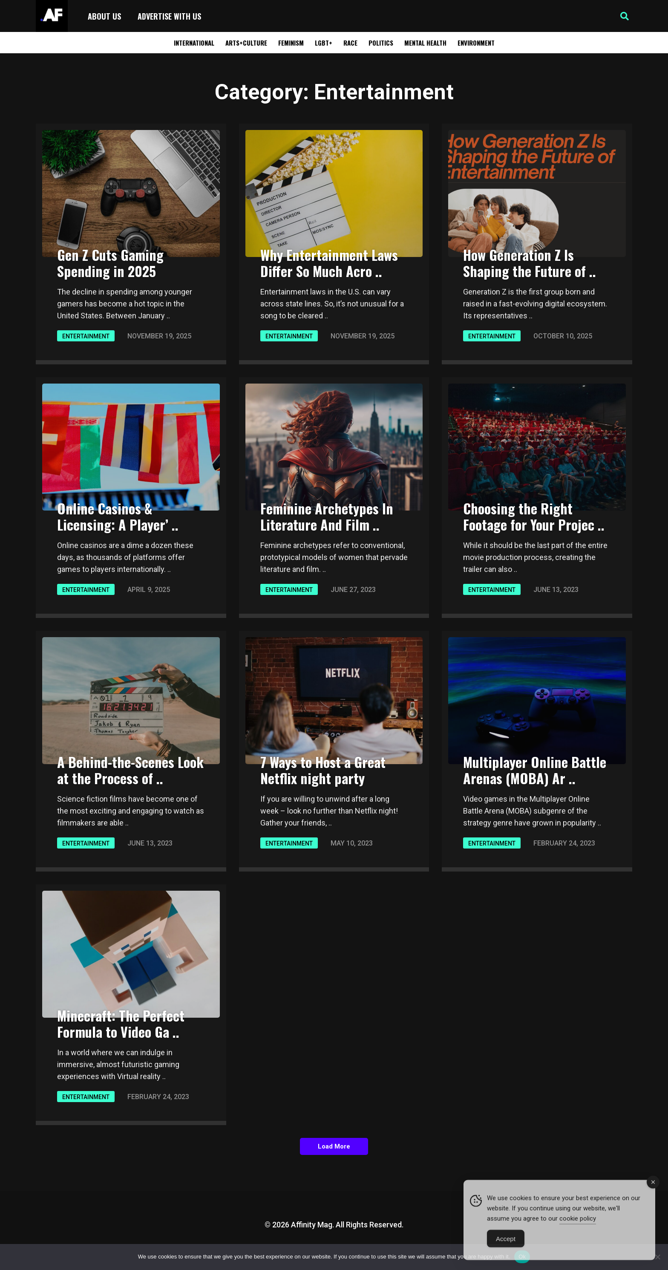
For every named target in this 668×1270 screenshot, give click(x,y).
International (194, 42)
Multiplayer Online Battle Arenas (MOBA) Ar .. (534, 770)
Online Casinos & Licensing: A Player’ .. (118, 516)
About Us (104, 16)
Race (350, 42)
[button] (624, 16)
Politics (381, 42)
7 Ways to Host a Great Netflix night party (323, 770)
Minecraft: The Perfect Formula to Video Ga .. (120, 1023)
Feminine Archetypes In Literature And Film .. (326, 516)
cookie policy (577, 1230)
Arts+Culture (246, 42)
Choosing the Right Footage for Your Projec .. (534, 516)
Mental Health (425, 42)
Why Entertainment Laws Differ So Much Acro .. (329, 263)
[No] (657, 1257)
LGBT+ (323, 42)
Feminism (291, 42)
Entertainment (85, 336)
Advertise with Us (169, 16)
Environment (476, 42)
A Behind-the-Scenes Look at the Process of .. (130, 770)
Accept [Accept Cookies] (505, 1250)
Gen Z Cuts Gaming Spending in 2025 (110, 263)
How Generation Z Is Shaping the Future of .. (529, 263)
